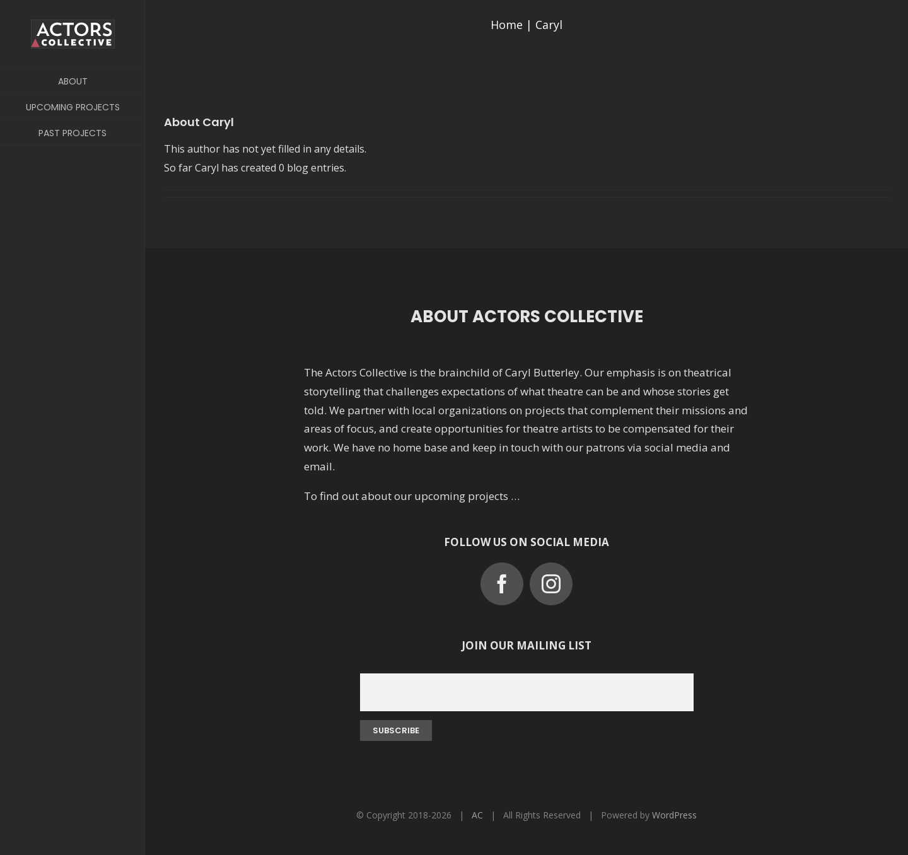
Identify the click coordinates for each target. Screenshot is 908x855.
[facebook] (501, 583)
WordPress (674, 815)
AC (477, 815)
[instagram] (551, 583)
